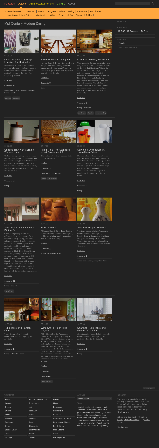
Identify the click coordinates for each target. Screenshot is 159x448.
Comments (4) (9, 86)
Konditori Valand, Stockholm (93, 59)
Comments (134, 31)
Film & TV (13, 286)
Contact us (122, 427)
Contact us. (133, 48)
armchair (81, 407)
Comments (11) (9, 281)
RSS (123, 31)
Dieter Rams (91, 410)
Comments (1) (82, 256)
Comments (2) (82, 186)
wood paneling (100, 113)
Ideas (7, 414)
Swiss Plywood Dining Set (56, 59)
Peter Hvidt (106, 420)
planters (92, 423)
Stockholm (81, 113)
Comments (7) (9, 349)
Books (41, 11)
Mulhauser (103, 418)
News (31, 414)
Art (30, 407)
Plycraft (99, 423)
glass (104, 412)
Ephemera (57, 407)
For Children (95, 11)
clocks (105, 407)
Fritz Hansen (96, 412)
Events (8, 411)
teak (85, 426)
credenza (81, 410)
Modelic (122, 43)
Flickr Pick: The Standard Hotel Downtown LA (55, 151)
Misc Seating (41, 15)
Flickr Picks (50, 173)
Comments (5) (9, 181)
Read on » (8, 80)
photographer (83, 423)
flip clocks (86, 412)
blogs (55, 403)
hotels (44, 178)
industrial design (95, 415)
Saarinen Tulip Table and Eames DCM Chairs (91, 329)
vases (93, 426)
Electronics (82, 11)
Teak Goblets (48, 227)
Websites (57, 414)
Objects (32, 418)
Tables (89, 15)
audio (87, 407)
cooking (8, 98)
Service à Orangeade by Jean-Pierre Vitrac (91, 151)
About (7, 399)
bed (92, 407)
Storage (79, 15)
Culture (8, 407)
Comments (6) (82, 103)
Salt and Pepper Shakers (91, 227)
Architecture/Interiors (38, 399)
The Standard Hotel (64, 156)
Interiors (58, 173)
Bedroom (31, 11)
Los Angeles (52, 178)
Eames (99, 410)
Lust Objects (27, 15)
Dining (71, 11)
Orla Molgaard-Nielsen (92, 420)
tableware (16, 98)
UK (89, 426)
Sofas (70, 15)
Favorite (13, 93)
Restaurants (87, 108)
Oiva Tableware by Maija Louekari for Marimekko (18, 60)
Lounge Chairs (11, 15)
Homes (21, 354)
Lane (85, 418)
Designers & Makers (56, 11)
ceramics (98, 407)
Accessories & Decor (14, 11)
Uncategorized (59, 437)
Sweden (90, 113)
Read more (122, 412)
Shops (61, 15)
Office (53, 15)
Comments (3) (46, 83)
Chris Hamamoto (131, 419)
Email (146, 31)
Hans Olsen (9, 291)
